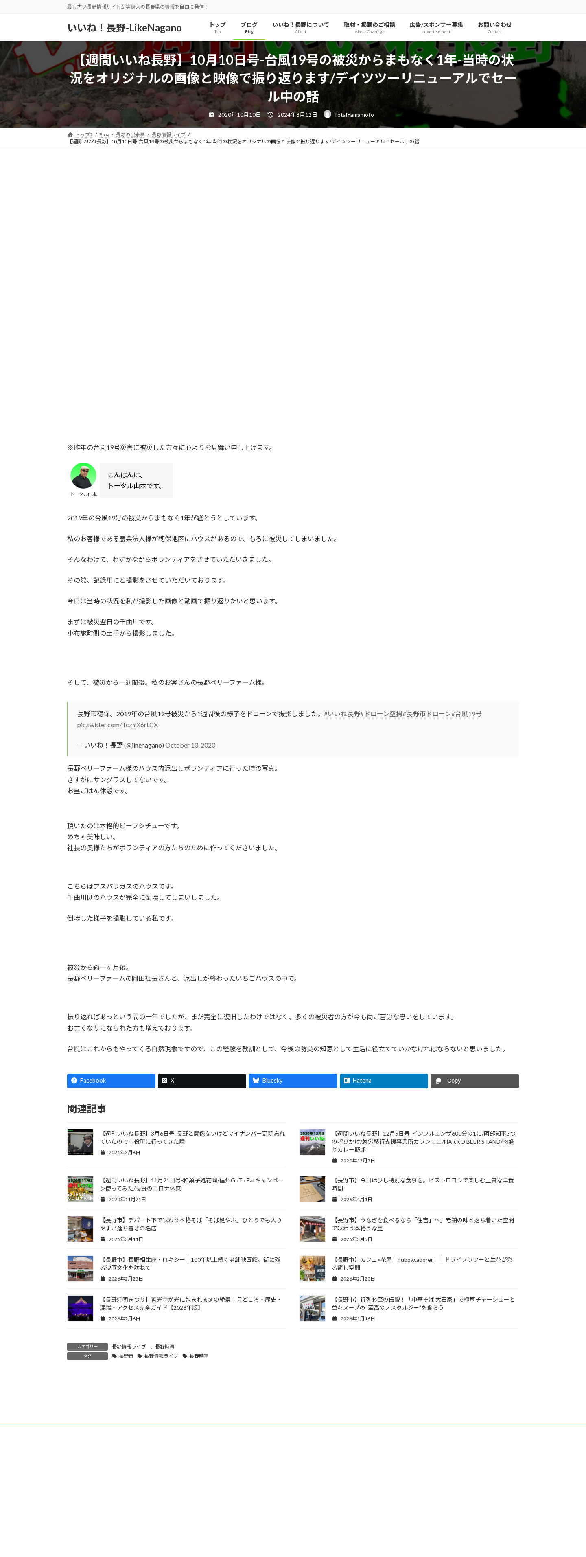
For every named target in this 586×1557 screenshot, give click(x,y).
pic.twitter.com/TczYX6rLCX (117, 724)
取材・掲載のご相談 (223, 1524)
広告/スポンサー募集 (283, 1524)
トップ (82, 1524)
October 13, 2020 (190, 745)
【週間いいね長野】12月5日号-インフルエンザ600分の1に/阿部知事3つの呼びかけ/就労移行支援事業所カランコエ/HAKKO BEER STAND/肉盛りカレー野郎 (424, 1141)
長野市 (126, 1356)
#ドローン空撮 (381, 713)
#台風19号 (466, 713)
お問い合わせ (336, 1524)
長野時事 (165, 1347)
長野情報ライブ (129, 1347)
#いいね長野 (342, 713)
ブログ (112, 1524)
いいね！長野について (160, 1524)
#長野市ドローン (426, 713)
